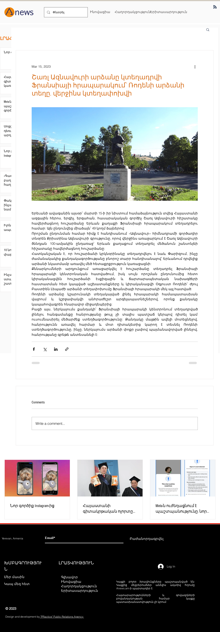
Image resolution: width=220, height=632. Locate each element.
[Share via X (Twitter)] (45, 349)
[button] (208, 29)
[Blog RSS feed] (215, 7)
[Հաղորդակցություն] (133, 12)
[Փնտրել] (65, 12)
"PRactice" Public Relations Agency (62, 616)
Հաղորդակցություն (79, 586)
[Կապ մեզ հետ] (20, 584)
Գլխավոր (69, 577)
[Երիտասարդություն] (168, 12)
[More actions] (195, 66)
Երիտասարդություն (79, 590)
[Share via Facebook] (34, 349)
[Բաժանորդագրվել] (146, 538)
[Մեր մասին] (20, 577)
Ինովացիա (71, 581)
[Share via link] (67, 349)
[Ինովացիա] (100, 12)
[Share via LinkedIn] (56, 349)
